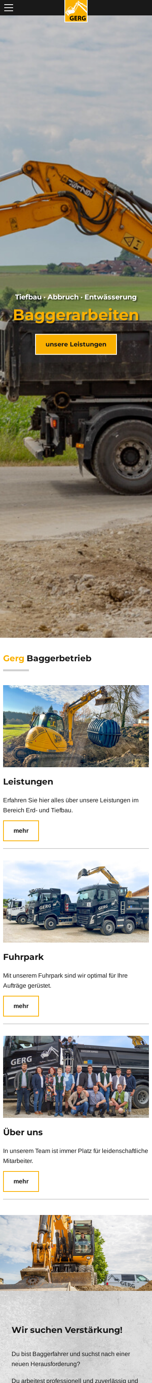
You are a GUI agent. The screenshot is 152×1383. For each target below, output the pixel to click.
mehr (21, 830)
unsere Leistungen (76, 344)
